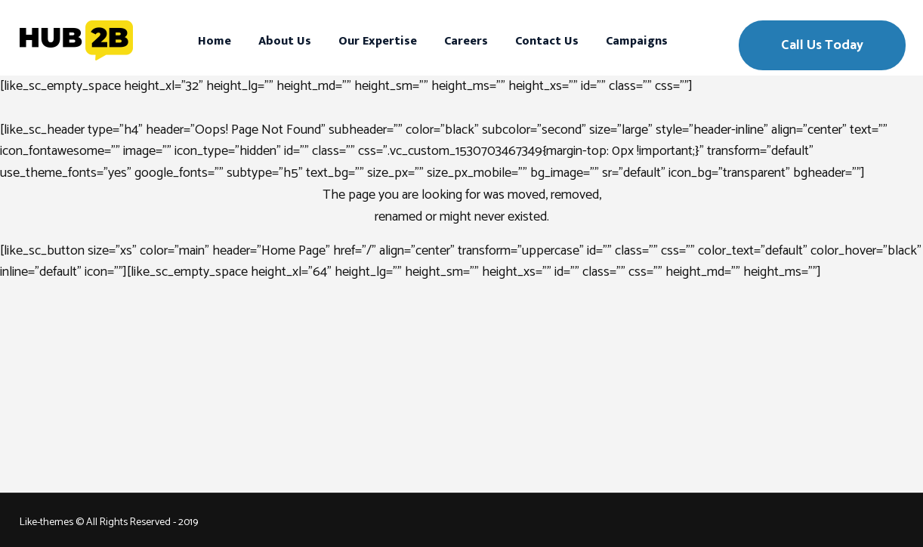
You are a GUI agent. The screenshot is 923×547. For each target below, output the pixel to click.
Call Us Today (822, 45)
